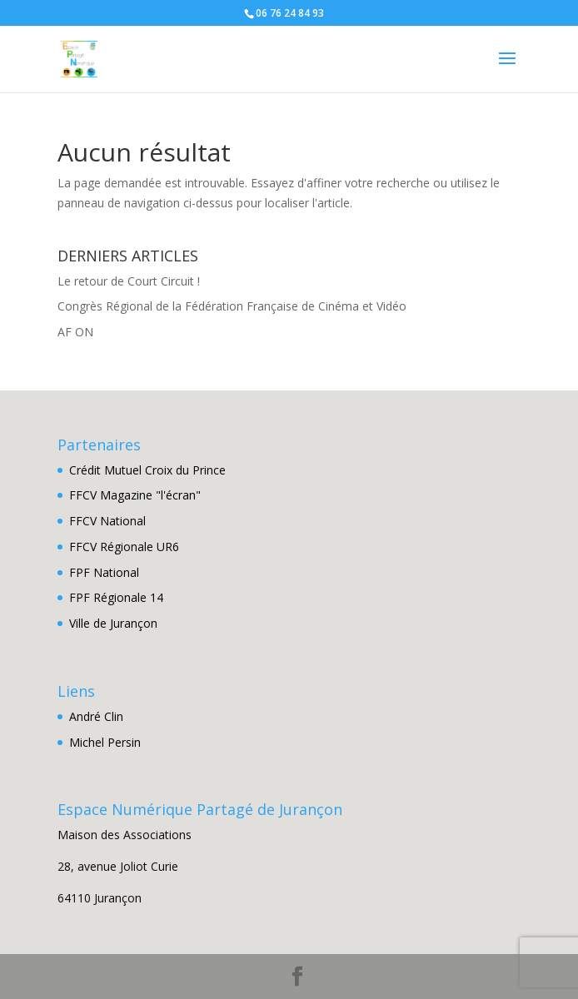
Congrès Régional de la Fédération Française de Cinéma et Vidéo (231, 306)
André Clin (96, 716)
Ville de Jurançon (113, 623)
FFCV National (107, 521)
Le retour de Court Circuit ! (128, 281)
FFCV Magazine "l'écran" (135, 495)
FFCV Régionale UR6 (124, 546)
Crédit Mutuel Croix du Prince (147, 470)
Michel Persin (105, 742)
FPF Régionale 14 (116, 597)
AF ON (75, 332)
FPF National (104, 572)
